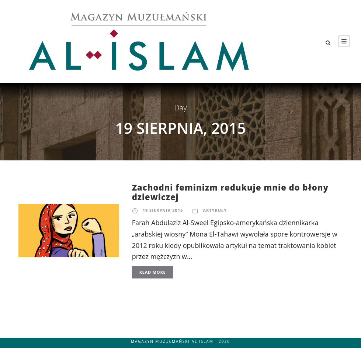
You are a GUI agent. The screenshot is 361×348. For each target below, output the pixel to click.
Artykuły (215, 210)
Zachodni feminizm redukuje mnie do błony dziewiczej (230, 192)
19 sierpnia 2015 (163, 210)
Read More (152, 272)
